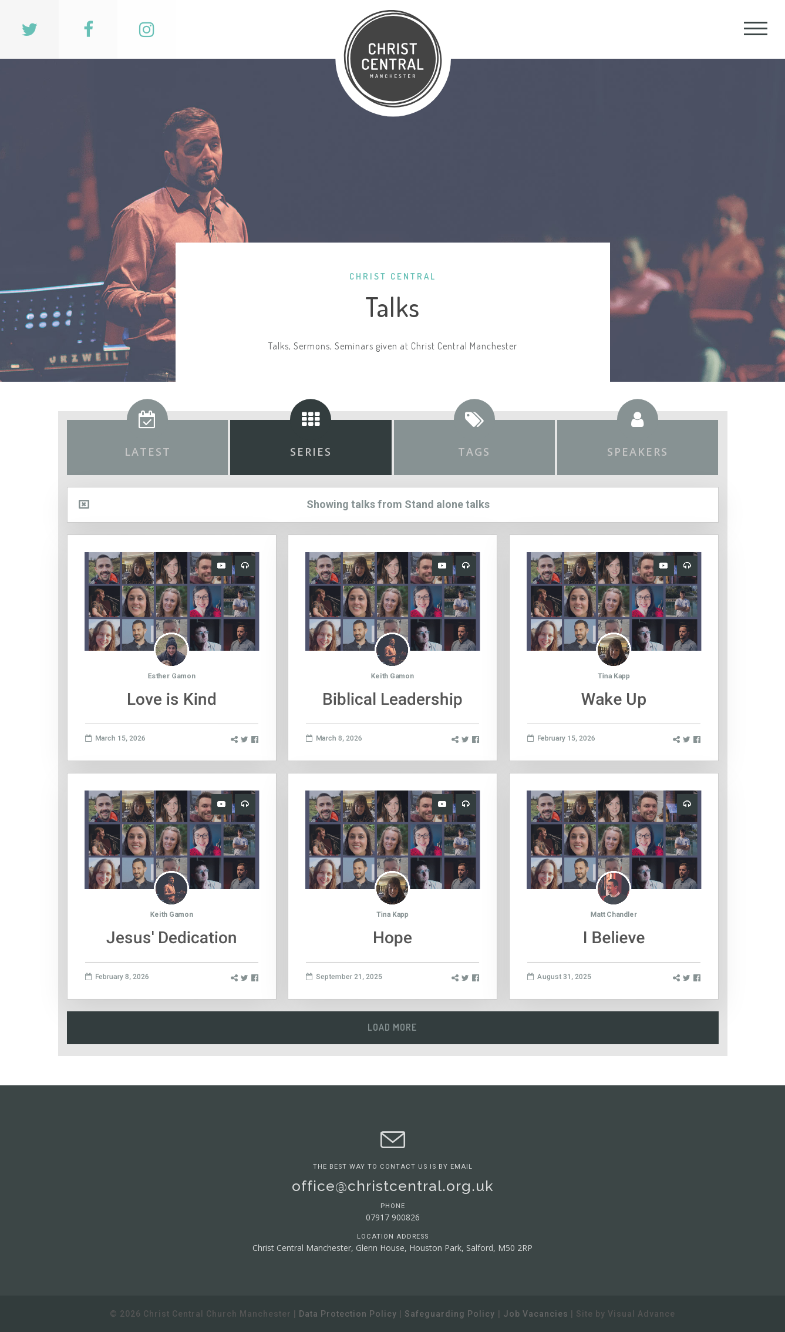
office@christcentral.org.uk (393, 1186)
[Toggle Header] (755, 29)
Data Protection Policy (348, 1313)
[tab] (147, 447)
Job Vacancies (535, 1313)
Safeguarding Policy (450, 1313)
